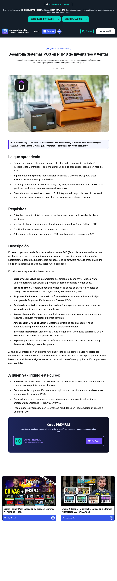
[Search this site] (87, 31)
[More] (59, 31)
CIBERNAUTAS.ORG (76, 19)
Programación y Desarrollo (58, 48)
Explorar (50, 31)
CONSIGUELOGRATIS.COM (45, 19)
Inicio (36, 31)
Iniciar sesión (105, 31)
